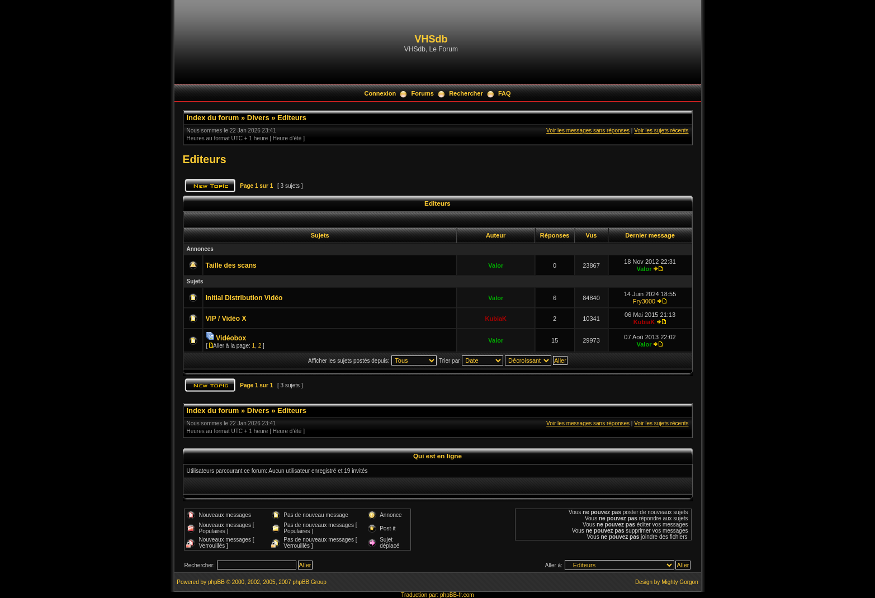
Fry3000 (644, 301)
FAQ (504, 93)
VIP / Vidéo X (226, 318)
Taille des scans (231, 265)
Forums (423, 93)
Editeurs (291, 117)
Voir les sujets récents (661, 130)
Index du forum (213, 117)
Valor (495, 265)
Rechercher (466, 93)
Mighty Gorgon (679, 582)
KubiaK (496, 318)
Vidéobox (231, 338)
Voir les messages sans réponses (588, 130)
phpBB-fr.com (457, 595)
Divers (258, 117)
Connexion (380, 93)
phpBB (216, 582)
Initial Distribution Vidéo (244, 298)
